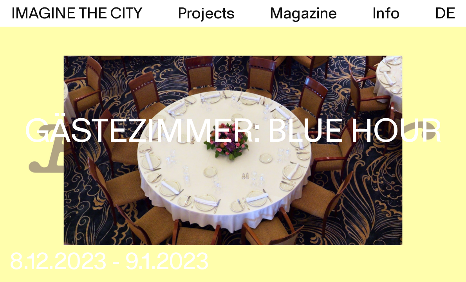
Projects (206, 14)
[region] (233, 141)
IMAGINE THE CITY (76, 14)
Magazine (303, 14)
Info (385, 14)
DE (445, 14)
